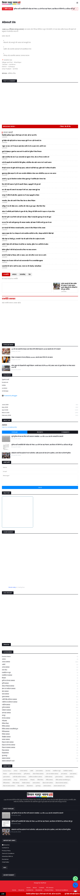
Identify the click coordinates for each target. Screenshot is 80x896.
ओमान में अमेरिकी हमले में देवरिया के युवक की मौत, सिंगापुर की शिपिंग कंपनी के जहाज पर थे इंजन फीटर (28, 211)
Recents (40, 432)
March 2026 (40, 413)
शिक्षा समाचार (40, 750)
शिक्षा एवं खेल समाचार (40, 742)
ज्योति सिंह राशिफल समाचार (40, 699)
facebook (5, 382)
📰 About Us (5, 845)
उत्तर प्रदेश (40, 670)
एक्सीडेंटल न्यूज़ (40, 673)
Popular (15, 432)
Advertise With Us (7, 856)
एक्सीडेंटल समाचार (40, 675)
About (35, 888)
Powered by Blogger (9, 395)
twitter (4, 385)
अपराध (14, 274)
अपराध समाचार (40, 662)
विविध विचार (40, 724)
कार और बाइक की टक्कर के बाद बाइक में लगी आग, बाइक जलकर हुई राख (21, 189)
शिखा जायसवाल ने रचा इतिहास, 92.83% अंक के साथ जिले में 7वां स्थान (32, 357)
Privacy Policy (6, 851)
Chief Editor (5, 862)
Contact (41, 888)
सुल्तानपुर (40, 756)
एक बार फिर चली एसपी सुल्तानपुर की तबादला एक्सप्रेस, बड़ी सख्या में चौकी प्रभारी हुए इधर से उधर (27, 222)
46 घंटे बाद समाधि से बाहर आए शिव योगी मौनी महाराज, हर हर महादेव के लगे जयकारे (36, 349)
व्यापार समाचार (40, 740)
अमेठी (40, 665)
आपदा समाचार (40, 667)
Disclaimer (5, 859)
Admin (4, 425)
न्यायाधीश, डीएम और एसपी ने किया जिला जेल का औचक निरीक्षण (18, 200)
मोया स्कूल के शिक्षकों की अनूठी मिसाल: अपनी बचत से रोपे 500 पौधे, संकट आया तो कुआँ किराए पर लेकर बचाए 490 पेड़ (43, 366)
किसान (40, 678)
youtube (4, 388)
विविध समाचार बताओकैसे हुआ (40, 729)
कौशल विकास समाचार (40, 686)
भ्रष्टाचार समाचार (40, 713)
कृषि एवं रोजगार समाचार (40, 681)
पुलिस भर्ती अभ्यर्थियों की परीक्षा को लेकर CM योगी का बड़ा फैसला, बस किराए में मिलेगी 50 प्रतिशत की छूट (44, 9)
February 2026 (40, 415)
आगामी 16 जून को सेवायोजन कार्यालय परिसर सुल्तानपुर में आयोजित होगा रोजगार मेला (24, 179)
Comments (65, 432)
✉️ (75, 891)
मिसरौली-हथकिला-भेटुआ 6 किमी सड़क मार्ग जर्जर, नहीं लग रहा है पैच (19, 135)
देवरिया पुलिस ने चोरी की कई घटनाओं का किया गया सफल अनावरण (19, 249)
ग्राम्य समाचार (40, 694)
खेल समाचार (40, 691)
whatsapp (5, 391)
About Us (21, 890)
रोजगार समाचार (40, 718)
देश (30, 274)
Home (28, 888)
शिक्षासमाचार (40, 753)
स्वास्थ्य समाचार (40, 758)
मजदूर (40, 715)
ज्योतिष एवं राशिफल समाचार (40, 702)
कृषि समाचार (40, 683)
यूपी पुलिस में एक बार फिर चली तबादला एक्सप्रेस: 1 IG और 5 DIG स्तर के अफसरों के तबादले (37, 436)
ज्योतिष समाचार (40, 705)
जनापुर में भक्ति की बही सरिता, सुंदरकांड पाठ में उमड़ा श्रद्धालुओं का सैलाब (20, 195)
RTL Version (49, 888)
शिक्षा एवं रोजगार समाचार (40, 745)
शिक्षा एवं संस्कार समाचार (40, 748)
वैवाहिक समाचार (40, 737)
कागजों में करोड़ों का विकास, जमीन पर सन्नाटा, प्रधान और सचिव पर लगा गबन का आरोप (24, 255)
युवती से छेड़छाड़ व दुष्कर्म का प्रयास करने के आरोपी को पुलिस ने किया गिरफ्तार (22, 151)
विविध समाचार (40, 726)
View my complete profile (9, 427)
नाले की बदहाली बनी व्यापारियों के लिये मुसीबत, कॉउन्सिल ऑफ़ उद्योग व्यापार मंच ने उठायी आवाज (26, 162)
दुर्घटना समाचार (40, 707)
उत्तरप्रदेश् (22, 274)
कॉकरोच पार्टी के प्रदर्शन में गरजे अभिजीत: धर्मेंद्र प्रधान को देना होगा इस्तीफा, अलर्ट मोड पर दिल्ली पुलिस (41, 453)
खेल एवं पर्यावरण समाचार (40, 689)
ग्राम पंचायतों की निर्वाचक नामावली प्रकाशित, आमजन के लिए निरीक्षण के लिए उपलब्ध (23, 228)
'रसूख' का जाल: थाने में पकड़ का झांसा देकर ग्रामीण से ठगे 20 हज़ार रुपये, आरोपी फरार (24, 146)
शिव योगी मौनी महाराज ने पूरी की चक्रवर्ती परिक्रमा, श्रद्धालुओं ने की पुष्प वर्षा (21, 184)
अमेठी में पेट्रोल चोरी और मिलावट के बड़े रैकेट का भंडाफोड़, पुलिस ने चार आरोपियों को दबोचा (25, 244)
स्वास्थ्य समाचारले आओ (40, 761)
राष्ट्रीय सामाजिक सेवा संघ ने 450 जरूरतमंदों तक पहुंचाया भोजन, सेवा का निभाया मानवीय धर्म (25, 157)
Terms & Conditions (8, 853)
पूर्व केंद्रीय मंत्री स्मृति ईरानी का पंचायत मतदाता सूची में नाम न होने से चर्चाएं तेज (21, 140)
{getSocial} (5, 379)
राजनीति (6, 274)
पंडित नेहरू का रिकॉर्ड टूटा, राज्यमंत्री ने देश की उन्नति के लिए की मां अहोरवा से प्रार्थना (23, 239)
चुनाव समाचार (40, 697)
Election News (40, 657)
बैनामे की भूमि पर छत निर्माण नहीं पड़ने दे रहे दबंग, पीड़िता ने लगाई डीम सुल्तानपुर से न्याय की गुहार (26, 217)
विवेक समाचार (40, 734)
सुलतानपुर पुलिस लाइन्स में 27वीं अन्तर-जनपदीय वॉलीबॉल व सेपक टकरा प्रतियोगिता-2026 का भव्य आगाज (29, 173)
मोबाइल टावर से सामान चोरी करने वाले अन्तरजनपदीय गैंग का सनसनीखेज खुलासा (22, 260)
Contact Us (5, 848)
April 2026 (40, 410)
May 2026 (40, 407)
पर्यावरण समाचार (40, 710)
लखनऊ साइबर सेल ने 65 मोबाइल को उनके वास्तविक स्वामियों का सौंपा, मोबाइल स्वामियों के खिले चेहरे (28, 233)
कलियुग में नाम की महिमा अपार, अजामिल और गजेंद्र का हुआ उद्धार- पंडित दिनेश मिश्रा (23, 206)
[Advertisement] (38, 327)
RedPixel (43, 883)
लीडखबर (40, 721)
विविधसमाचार (40, 732)
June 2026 (40, 405)
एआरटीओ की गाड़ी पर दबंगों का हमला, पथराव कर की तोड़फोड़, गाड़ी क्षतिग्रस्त (21, 266)
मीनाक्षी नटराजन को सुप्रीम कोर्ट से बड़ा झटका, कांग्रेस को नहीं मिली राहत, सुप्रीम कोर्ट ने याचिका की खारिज (29, 168)
